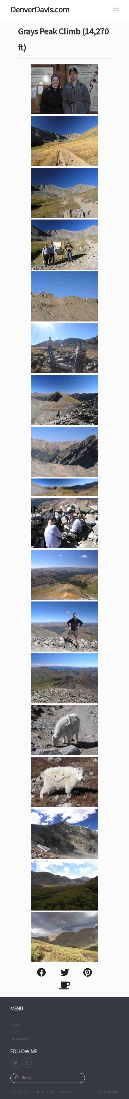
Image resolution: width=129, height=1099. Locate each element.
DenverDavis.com (39, 9)
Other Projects (21, 1039)
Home (14, 1018)
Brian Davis (36, 1092)
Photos (15, 1025)
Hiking (15, 1031)
